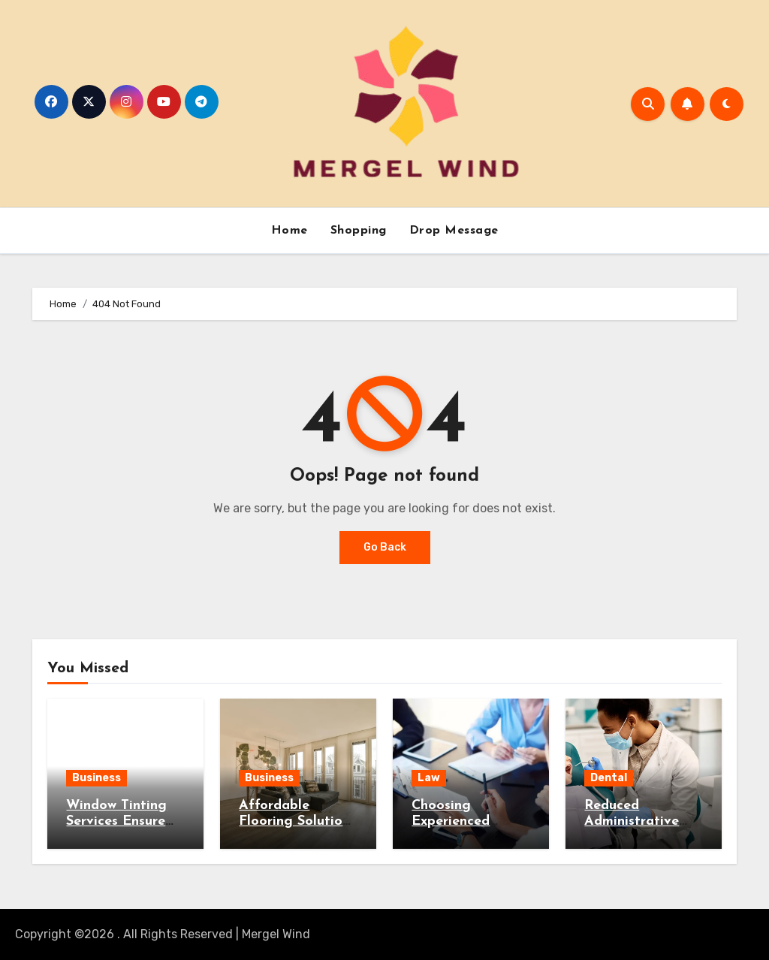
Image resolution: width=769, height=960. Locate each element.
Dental (608, 777)
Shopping (358, 231)
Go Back (384, 547)
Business (96, 777)
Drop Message (454, 231)
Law (429, 777)
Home (289, 231)
